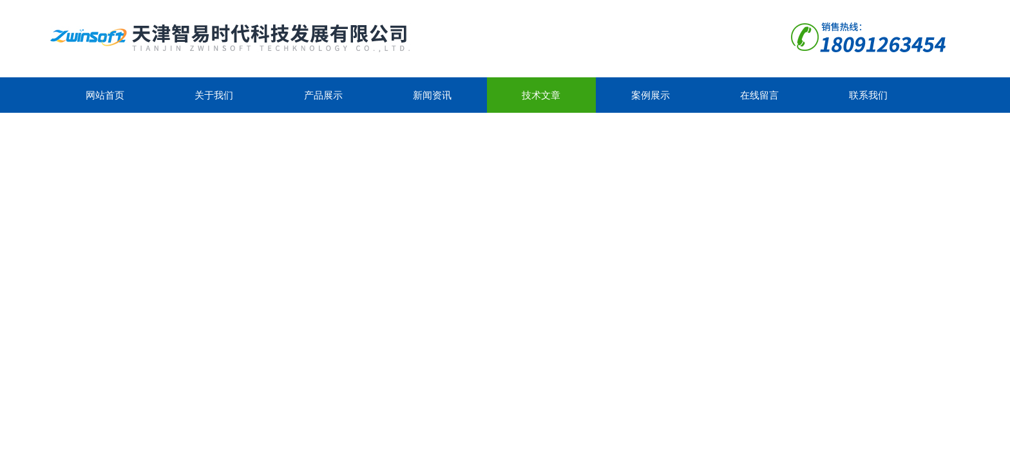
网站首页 (105, 95)
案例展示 (650, 95)
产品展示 (323, 95)
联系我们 (868, 95)
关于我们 (214, 95)
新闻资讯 (432, 95)
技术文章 (541, 95)
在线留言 (759, 95)
